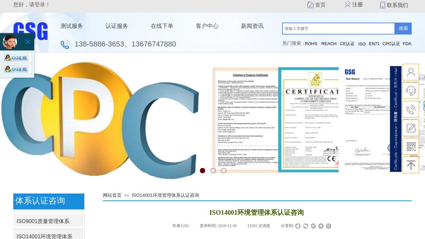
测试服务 (71, 26)
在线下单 (162, 26)
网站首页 (112, 195)
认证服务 (117, 26)
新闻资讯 (252, 26)
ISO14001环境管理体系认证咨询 (165, 195)
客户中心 (207, 26)
